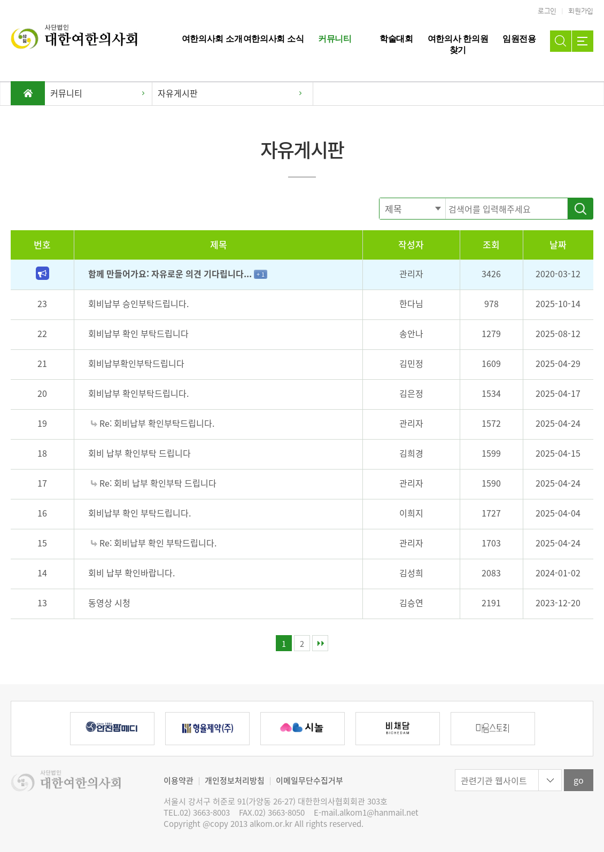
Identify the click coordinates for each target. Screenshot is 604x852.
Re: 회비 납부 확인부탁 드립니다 (153, 482)
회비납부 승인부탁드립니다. (138, 303)
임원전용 (519, 38)
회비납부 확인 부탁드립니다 (138, 333)
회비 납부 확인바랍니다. (131, 572)
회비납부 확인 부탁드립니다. (139, 512)
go (579, 779)
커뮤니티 (335, 38)
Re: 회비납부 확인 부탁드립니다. (153, 542)
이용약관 (178, 780)
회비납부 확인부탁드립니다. (138, 393)
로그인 (547, 11)
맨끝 (320, 643)
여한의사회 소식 (273, 38)
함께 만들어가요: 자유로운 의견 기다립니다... (171, 273)
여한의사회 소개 (212, 38)
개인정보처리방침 (235, 780)
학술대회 (396, 38)
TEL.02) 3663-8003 (197, 812)
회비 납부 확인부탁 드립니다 (139, 453)
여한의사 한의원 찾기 (458, 44)
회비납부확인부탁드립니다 (136, 363)
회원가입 (580, 11)
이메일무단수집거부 (309, 780)
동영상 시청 (109, 602)
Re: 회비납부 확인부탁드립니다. (152, 423)
